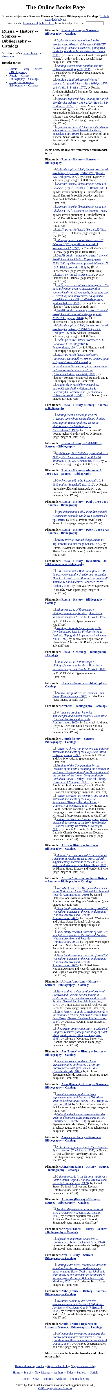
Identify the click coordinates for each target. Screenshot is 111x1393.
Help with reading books (29, 1366)
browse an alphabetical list (38, 23)
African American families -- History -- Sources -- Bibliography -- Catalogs (76, 880)
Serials (94, 1372)
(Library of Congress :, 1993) (80, 1033)
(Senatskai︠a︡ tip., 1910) (79, 515)
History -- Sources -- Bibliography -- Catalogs (24, 84)
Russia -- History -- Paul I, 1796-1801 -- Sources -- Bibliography (76, 503)
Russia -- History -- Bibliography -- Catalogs (24, 77)
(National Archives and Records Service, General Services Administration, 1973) (79, 998)
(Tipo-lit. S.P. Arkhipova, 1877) (80, 102)
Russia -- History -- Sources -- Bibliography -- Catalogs (72, 32)
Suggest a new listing (83, 1366)
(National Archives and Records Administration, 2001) (80, 913)
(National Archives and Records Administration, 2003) (80, 936)
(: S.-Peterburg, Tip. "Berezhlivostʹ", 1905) (78, 422)
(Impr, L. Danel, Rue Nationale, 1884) (80, 694)
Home (16, 1372)
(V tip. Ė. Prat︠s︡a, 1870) (79, 83)
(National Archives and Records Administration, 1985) (79, 717)
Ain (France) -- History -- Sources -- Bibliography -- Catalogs (75, 1053)
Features (47, 1378)
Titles (70, 1372)
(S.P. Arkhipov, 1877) (80, 329)
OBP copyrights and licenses (55, 1388)
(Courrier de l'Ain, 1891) (76, 1066)
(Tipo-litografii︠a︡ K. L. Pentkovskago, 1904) (78, 343)
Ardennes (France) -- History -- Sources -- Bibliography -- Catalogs (72, 1201)
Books (25, 1378)
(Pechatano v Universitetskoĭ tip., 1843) (77, 390)
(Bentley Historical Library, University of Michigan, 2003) (80, 774)
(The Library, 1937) (80, 1149)
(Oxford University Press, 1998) (80, 752)
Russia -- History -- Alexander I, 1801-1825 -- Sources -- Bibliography (73, 472)
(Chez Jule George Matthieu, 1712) (79, 1273)
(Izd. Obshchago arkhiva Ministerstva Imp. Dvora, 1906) (79, 48)
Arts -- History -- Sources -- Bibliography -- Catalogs (70, 1256)
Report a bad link (57, 1366)
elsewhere (8, 56)
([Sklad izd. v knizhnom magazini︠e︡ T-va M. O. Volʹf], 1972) (79, 613)
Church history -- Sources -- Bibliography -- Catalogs (70, 740)
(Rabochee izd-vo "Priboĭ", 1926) (80, 578)
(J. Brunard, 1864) (78, 1305)
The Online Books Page (55, 7)
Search (27, 1372)
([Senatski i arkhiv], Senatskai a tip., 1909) (80, 130)
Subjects (82, 1372)
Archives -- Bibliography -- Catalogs (84, 705)
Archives (61, 1378)
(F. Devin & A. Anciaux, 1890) (77, 1212)
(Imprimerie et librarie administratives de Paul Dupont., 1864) (79, 1338)
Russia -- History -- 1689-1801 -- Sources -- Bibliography (73, 445)
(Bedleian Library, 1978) (79, 860)
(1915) (75, 274)
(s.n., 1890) (80, 314)
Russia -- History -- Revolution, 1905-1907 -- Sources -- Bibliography (76, 562)
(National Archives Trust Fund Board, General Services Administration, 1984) (80, 1016)
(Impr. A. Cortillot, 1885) (80, 1099)
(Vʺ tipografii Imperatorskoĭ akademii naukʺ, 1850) (77, 244)
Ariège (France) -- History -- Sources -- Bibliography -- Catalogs (77, 1230)
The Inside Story (80, 1378)
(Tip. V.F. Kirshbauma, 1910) (80, 457)
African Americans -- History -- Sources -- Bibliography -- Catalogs (73, 983)
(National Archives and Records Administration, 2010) (80, 891)
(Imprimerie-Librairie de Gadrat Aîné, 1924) (78, 1240)
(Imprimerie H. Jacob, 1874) (78, 1118)
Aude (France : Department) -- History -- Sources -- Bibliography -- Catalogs (73, 1325)
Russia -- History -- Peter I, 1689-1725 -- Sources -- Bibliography (77, 531)
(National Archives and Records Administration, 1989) (79, 1180)
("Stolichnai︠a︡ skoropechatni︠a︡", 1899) (80, 364)
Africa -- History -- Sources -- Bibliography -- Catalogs (71, 847)
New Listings (43, 1372)
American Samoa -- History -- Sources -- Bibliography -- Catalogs (77, 1168)
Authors (58, 1372)
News (35, 1378)
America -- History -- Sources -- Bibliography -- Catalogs (73, 1139)
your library (30, 53)
